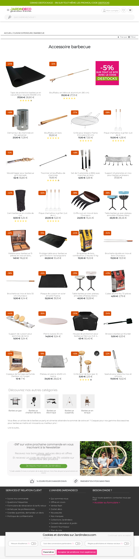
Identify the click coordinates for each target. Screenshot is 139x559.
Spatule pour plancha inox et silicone (118, 375)
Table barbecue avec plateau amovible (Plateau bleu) (118, 214)
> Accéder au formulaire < (106, 502)
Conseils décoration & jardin (64, 523)
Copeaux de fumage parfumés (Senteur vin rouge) (20, 375)
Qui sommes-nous (59, 498)
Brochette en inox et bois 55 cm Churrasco (20, 294)
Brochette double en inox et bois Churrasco (118, 254)
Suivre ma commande (17, 498)
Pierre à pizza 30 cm (53, 334)
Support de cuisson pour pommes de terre (20, 335)
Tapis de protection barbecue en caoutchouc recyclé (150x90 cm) (25, 93)
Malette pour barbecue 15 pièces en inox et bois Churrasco (20, 255)
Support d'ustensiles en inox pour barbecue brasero (118, 174)
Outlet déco (56, 509)
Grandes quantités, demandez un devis (25, 512)
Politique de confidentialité (20, 516)
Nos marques (57, 516)
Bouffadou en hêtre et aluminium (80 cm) (69, 92)
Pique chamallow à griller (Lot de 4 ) (53, 214)
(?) (29, 543)
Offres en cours (58, 502)
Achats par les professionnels (21, 509)
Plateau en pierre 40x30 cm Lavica (53, 375)
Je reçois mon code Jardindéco (43, 465)
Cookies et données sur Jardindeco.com (69, 535)
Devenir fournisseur (60, 527)
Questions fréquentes (17, 502)
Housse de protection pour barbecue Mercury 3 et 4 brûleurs (85, 336)
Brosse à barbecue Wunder (118, 334)
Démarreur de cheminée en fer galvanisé (20, 134)
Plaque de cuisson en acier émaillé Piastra (53, 294)
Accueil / (8, 33)
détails (48, 538)
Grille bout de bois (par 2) (86, 374)
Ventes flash (56, 505)
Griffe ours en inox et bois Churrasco (85, 214)
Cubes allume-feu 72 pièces (118, 293)
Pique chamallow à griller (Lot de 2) (118, 134)
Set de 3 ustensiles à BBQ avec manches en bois (85, 174)
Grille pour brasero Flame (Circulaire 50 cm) (85, 134)
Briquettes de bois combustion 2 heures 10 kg (85, 254)
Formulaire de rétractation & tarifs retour (26, 505)
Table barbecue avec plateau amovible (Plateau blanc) (85, 294)
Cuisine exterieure (23, 33)
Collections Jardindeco (61, 520)
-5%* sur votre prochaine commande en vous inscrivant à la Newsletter (43, 446)
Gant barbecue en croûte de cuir (20, 214)
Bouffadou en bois (53, 133)
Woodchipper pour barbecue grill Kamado (20, 174)
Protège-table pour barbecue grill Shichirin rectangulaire (53, 254)
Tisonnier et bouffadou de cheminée (53, 174)
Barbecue (39, 33)
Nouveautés (56, 512)
